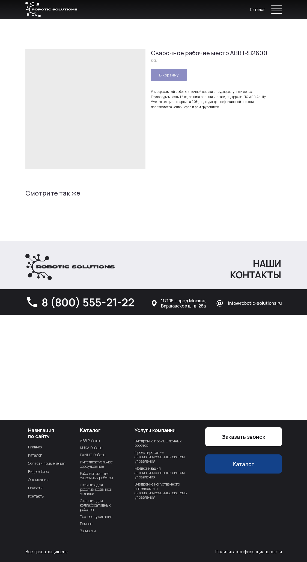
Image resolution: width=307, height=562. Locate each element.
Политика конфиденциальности (248, 552)
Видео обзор (38, 471)
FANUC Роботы (93, 454)
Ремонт (86, 523)
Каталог (257, 9)
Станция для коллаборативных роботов (95, 505)
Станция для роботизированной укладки (96, 489)
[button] (243, 436)
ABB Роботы (90, 440)
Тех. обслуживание (96, 516)
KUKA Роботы (91, 447)
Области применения (46, 463)
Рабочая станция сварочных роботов (96, 475)
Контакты (36, 496)
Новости (35, 487)
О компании (38, 479)
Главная (35, 446)
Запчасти (88, 530)
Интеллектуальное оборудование (96, 464)
